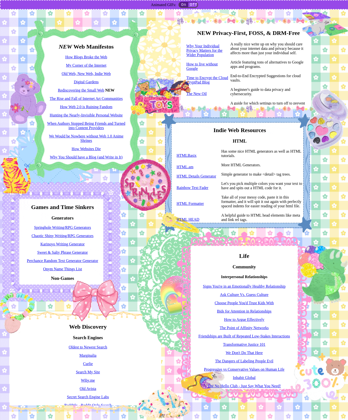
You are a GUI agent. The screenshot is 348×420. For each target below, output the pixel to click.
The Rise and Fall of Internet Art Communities (86, 98)
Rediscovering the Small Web (81, 90)
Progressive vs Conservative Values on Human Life (244, 369)
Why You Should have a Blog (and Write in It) (86, 157)
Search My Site (88, 372)
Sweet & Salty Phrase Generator (62, 252)
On (183, 5)
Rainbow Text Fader (192, 188)
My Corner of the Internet (86, 65)
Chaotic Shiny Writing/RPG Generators (63, 236)
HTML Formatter (190, 203)
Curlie (88, 364)
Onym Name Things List (62, 269)
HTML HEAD (188, 219)
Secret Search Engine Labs (88, 397)
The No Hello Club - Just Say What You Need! (244, 386)
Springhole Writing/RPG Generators (62, 227)
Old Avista (88, 389)
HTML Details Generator (196, 176)
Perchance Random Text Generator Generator (62, 261)
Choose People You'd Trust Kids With (244, 303)
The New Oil (196, 94)
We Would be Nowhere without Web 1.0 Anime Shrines (86, 138)
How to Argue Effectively (244, 319)
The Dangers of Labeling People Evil (244, 361)
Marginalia (87, 355)
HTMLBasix (187, 155)
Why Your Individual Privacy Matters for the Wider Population (204, 50)
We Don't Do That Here (244, 353)
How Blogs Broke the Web (86, 57)
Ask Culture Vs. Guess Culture (244, 295)
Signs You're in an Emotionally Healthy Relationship (244, 286)
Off (193, 5)
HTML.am (185, 167)
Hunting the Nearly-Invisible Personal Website (86, 115)
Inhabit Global (244, 378)
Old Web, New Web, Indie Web (86, 74)
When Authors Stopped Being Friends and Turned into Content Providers (86, 125)
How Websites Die (86, 149)
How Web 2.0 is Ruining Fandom (86, 107)
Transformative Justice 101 (244, 344)
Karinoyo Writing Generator (62, 244)
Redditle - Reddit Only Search (88, 405)
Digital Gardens (86, 82)
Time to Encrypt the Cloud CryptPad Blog (207, 80)
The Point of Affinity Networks (244, 328)
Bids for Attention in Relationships (244, 311)
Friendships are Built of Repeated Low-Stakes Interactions (244, 336)
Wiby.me (88, 380)
